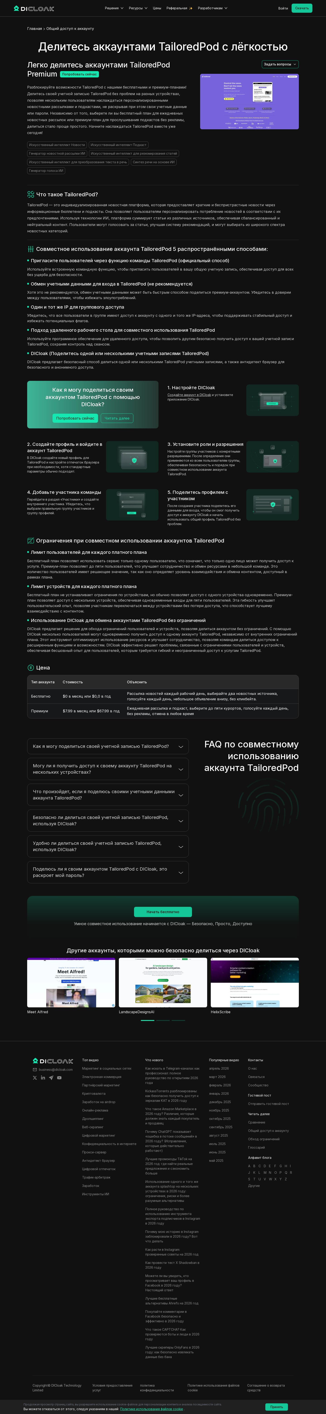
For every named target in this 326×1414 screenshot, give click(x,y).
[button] (280, 64)
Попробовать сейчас (79, 74)
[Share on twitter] (35, 1078)
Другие (254, 1186)
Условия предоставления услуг (112, 1387)
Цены (157, 8)
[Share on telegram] (51, 1078)
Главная (34, 28)
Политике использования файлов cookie (214, 1387)
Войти (283, 8)
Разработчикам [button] (213, 8)
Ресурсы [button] (138, 8)
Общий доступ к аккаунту (70, 28)
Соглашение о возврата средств (266, 1387)
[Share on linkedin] (43, 1078)
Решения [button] (114, 8)
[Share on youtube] (59, 1078)
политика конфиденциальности (157, 1387)
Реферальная (177, 8)
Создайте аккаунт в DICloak (189, 395)
